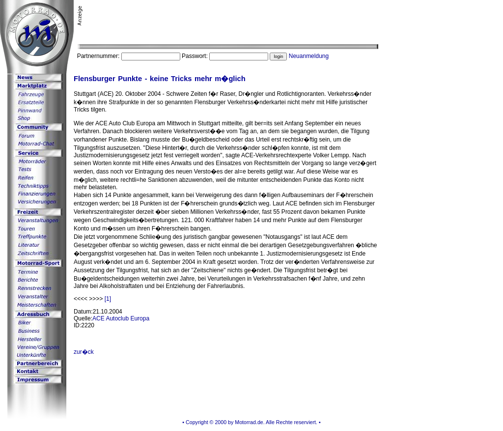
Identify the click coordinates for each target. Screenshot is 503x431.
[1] (108, 298)
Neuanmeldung (309, 56)
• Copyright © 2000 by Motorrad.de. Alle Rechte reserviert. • (251, 422)
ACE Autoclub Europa (120, 318)
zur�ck (84, 351)
